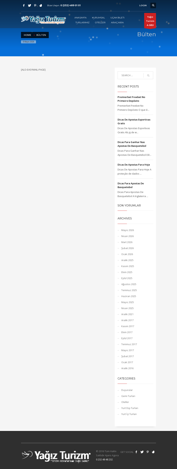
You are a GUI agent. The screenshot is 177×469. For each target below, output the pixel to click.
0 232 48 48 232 (104, 459)
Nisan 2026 (127, 236)
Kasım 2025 (127, 266)
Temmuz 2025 (129, 290)
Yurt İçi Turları (129, 414)
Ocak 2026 (127, 254)
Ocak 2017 (127, 362)
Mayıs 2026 (127, 230)
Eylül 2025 (126, 278)
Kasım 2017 (127, 326)
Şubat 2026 (127, 248)
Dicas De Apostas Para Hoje (134, 164)
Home (27, 35)
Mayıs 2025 (127, 302)
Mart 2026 (126, 242)
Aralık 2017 (127, 320)
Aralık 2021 (127, 314)
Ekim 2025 (126, 272)
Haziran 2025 (128, 296)
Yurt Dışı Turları (129, 408)
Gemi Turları (128, 396)
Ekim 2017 (126, 332)
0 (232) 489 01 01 (70, 5)
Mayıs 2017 (127, 350)
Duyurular (127, 390)
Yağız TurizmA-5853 (150, 21)
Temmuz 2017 (129, 344)
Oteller (125, 402)
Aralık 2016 (127, 368)
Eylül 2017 (126, 338)
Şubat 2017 (127, 356)
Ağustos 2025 (128, 284)
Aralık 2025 (127, 260)
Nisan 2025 (127, 308)
